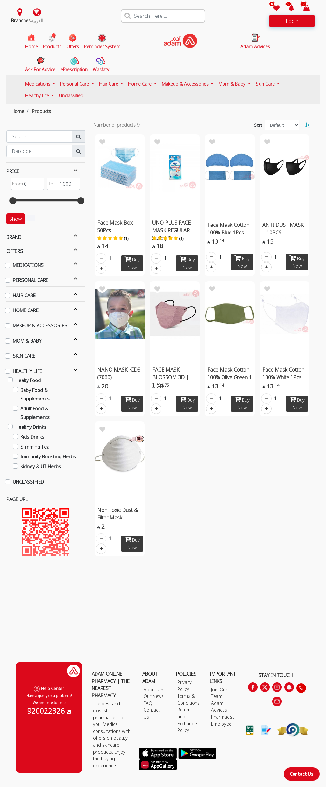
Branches (21, 20)
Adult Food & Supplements (35, 412)
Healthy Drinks (30, 427)
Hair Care (109, 84)
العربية (37, 20)
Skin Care (266, 84)
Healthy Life (37, 96)
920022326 (49, 710)
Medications (38, 84)
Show (15, 218)
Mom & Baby (232, 84)
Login (292, 20)
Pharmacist (222, 717)
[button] (287, 8)
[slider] (12, 200)
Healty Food (28, 380)
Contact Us (301, 774)
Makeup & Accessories (186, 84)
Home (17, 111)
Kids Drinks (32, 437)
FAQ (148, 703)
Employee (221, 724)
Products (41, 111)
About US (153, 689)
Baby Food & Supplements (35, 394)
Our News (154, 696)
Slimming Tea (34, 446)
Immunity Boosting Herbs (48, 456)
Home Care (140, 84)
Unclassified (71, 96)
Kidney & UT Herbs (40, 466)
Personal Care (75, 84)
